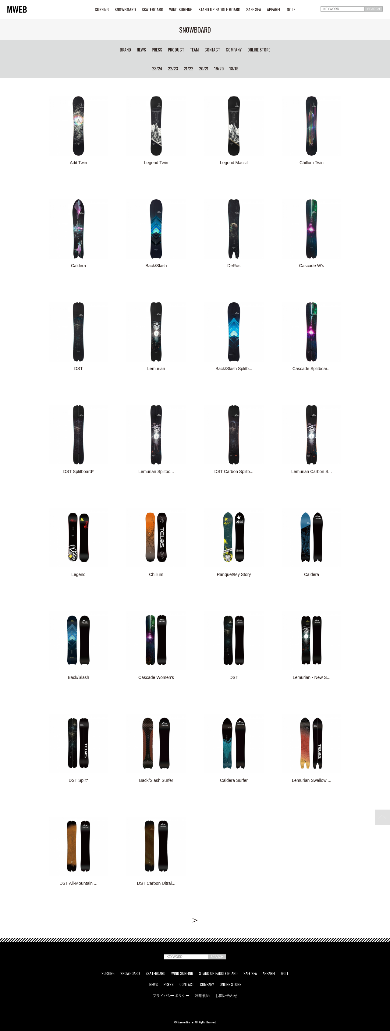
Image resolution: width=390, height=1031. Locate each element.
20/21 (203, 68)
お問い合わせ (226, 995)
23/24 (157, 68)
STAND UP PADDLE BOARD (219, 9)
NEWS (141, 50)
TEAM (194, 50)
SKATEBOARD (152, 9)
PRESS (157, 50)
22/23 (173, 68)
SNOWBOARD (125, 9)
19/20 (219, 68)
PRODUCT (176, 50)
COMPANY (234, 50)
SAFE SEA (253, 9)
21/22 (188, 68)
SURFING (102, 9)
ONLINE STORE (258, 50)
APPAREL (274, 9)
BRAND (125, 50)
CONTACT (212, 50)
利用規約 (202, 995)
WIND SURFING (181, 9)
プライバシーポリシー (171, 995)
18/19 (233, 68)
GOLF (291, 9)
